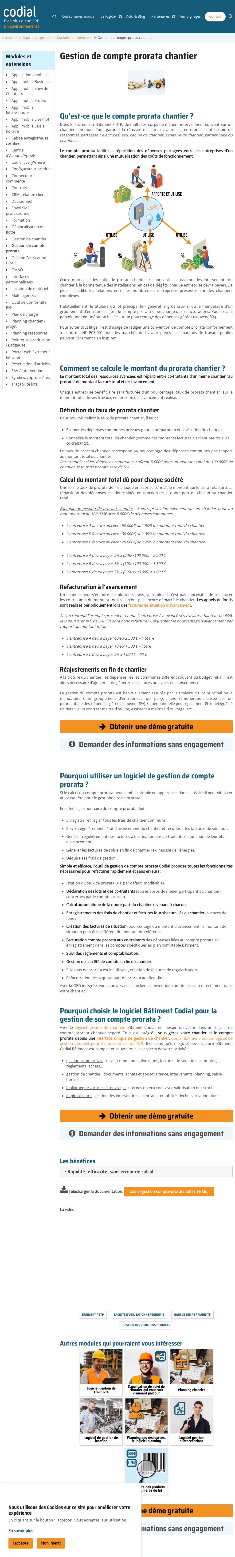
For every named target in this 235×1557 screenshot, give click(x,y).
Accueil (8, 38)
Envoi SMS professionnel (18, 210)
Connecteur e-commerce (21, 178)
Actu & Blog (135, 16)
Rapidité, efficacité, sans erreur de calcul (110, 1171)
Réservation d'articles (31, 363)
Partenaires (160, 16)
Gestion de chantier (29, 239)
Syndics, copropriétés (31, 377)
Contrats (19, 187)
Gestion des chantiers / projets (146, 1324)
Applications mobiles (30, 74)
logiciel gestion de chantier (100, 1027)
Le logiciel (109, 16)
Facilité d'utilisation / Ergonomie (139, 1314)
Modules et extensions (74, 38)
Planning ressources (30, 333)
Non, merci (51, 1543)
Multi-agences (24, 295)
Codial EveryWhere (28, 162)
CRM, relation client (29, 194)
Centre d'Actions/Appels (21, 152)
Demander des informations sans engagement (146, 744)
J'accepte (20, 1543)
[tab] (146, 1171)
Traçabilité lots (25, 384)
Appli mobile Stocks (29, 100)
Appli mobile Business (31, 81)
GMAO (17, 269)
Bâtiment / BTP (93, 1314)
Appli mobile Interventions (19, 110)
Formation (21, 220)
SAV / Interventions (28, 370)
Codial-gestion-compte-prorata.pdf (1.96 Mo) (168, 1191)
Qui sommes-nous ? (78, 16)
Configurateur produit (31, 168)
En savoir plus (20, 1530)
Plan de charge (25, 314)
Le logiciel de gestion (35, 38)
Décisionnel (22, 201)
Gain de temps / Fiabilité (192, 1314)
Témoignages (190, 16)
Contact (215, 16)
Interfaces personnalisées (19, 279)
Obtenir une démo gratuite (146, 727)
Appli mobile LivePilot (30, 119)
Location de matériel (30, 288)
